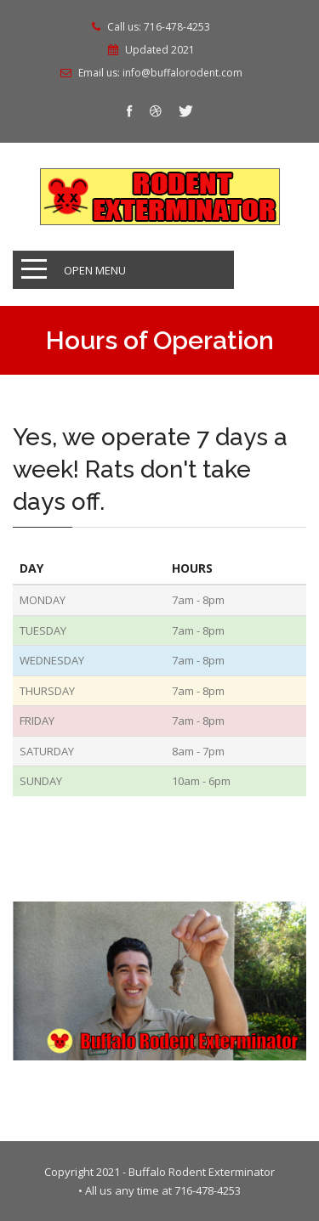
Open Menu (95, 270)
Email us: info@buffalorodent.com (160, 73)
